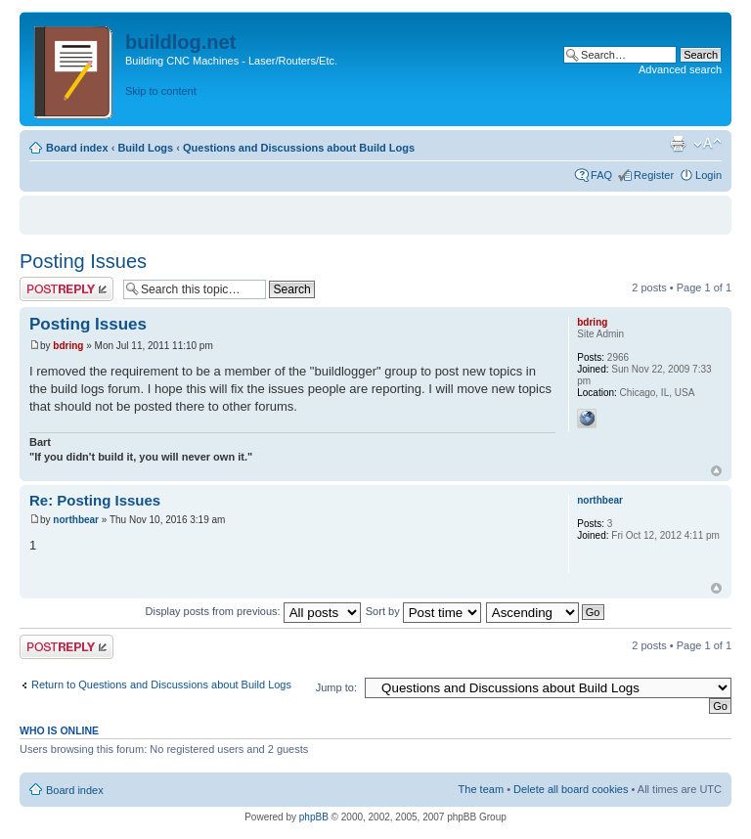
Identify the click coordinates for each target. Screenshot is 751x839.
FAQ (601, 175)
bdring (68, 345)
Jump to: (336, 687)
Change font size (707, 144)
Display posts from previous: (253, 611)
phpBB (314, 817)
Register (654, 175)
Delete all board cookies (570, 789)
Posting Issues (83, 261)
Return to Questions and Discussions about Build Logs (161, 684)
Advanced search (680, 69)
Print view (677, 144)
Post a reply (66, 289)
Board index (77, 148)
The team (481, 789)
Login (708, 175)
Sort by (423, 611)
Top (716, 470)
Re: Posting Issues (94, 500)
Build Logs (145, 148)
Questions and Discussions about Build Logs (299, 148)
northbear (76, 519)
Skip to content (161, 91)
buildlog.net (180, 42)
